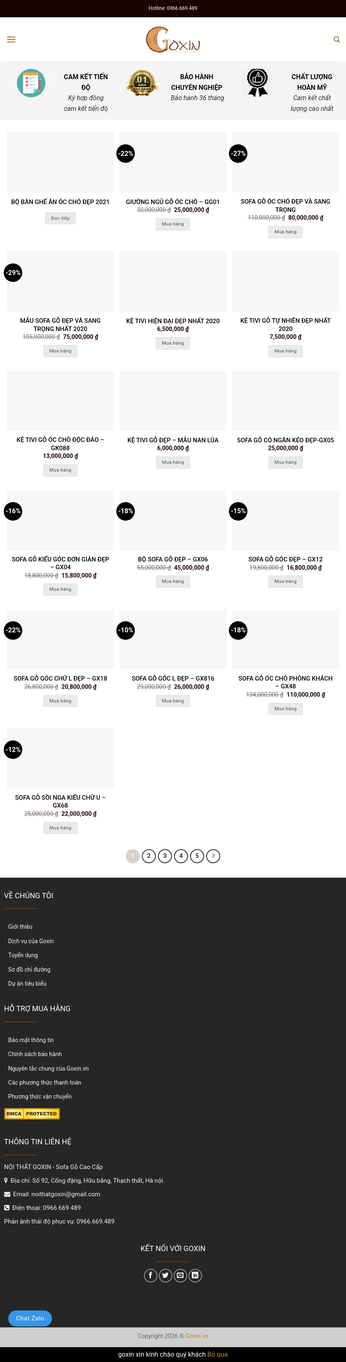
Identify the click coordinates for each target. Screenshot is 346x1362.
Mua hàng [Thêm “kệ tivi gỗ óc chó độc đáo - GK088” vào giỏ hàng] (60, 470)
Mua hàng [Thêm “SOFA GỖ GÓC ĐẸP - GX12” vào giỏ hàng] (286, 581)
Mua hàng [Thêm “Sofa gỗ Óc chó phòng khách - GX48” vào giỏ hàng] (286, 709)
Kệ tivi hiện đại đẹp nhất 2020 (173, 321)
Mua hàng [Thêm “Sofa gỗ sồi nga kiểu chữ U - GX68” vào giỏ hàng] (60, 828)
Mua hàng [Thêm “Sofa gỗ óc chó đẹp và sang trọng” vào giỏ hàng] (286, 232)
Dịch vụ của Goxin (31, 941)
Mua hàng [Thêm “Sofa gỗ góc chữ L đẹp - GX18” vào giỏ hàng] (60, 701)
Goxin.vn (197, 1336)
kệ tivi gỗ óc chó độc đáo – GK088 (60, 444)
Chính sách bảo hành (35, 1054)
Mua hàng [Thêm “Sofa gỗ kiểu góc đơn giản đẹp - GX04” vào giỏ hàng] (60, 589)
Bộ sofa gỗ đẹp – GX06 (173, 559)
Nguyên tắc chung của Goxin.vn (48, 1068)
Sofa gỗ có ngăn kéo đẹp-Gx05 (285, 440)
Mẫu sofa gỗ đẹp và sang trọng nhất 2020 (60, 325)
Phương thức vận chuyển (40, 1096)
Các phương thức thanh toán (44, 1082)
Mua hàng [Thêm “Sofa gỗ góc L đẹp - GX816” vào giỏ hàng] (173, 701)
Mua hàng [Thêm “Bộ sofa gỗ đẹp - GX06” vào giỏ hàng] (173, 581)
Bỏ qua (217, 1354)
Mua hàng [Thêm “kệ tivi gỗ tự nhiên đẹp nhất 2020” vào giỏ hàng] (286, 351)
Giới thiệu (20, 926)
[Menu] (11, 39)
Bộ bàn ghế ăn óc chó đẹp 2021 (60, 202)
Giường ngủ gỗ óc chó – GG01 (173, 202)
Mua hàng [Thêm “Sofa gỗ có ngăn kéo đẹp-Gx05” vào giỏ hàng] (286, 462)
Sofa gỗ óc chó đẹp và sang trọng (285, 206)
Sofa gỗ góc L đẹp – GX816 (173, 678)
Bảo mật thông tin (31, 1040)
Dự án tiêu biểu (27, 983)
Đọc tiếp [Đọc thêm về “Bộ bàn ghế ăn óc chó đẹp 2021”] (60, 218)
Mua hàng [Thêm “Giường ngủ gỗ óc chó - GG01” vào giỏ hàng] (173, 224)
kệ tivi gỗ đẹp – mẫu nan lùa (173, 440)
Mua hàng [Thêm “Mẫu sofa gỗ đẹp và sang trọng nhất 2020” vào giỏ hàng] (60, 351)
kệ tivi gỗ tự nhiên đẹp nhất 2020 (285, 325)
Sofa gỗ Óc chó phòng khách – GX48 (285, 682)
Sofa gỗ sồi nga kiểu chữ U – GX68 (60, 802)
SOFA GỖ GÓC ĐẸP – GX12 (285, 559)
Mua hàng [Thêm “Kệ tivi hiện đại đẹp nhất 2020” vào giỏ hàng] (173, 343)
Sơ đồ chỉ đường (29, 969)
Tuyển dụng (23, 955)
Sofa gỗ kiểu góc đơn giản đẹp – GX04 (60, 563)
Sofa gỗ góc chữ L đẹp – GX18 (60, 678)
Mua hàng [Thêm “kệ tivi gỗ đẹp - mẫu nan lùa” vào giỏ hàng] (173, 462)
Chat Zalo (30, 1318)
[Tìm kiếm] (337, 39)
